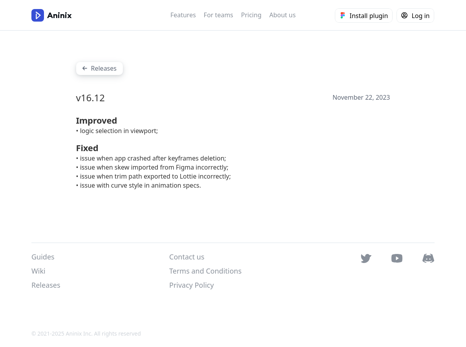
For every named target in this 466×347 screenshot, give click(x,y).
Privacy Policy (191, 285)
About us (282, 15)
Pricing (251, 15)
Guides (43, 256)
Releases (45, 285)
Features (183, 15)
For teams (218, 15)
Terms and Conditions (205, 271)
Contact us (187, 256)
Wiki (38, 271)
